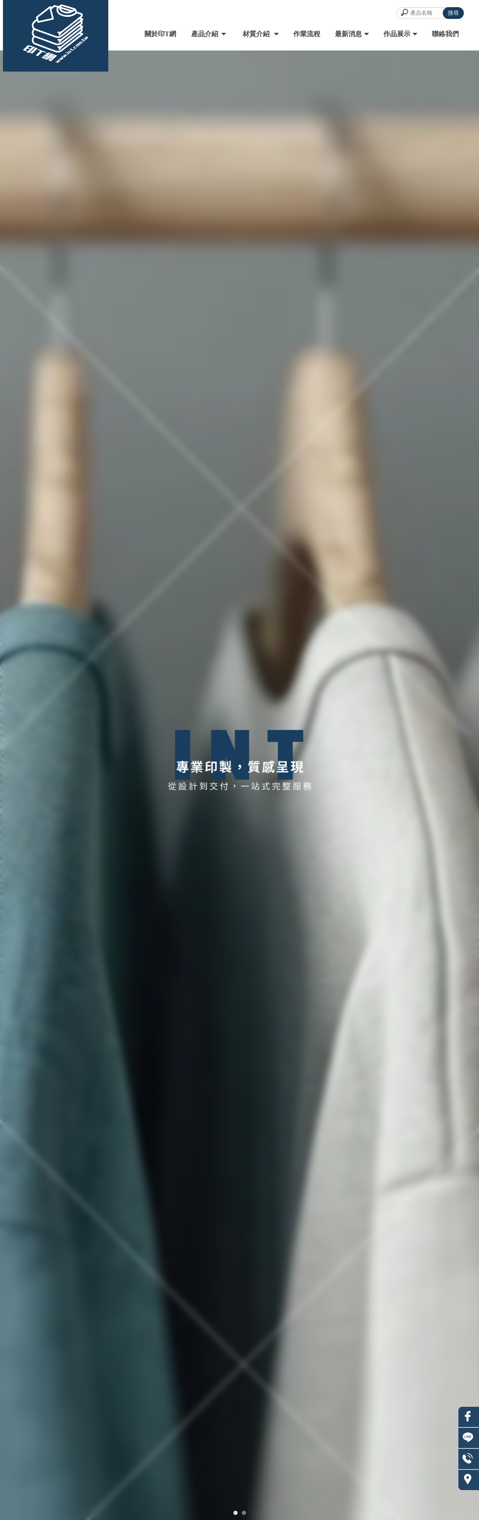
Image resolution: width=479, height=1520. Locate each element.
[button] (235, 1513)
